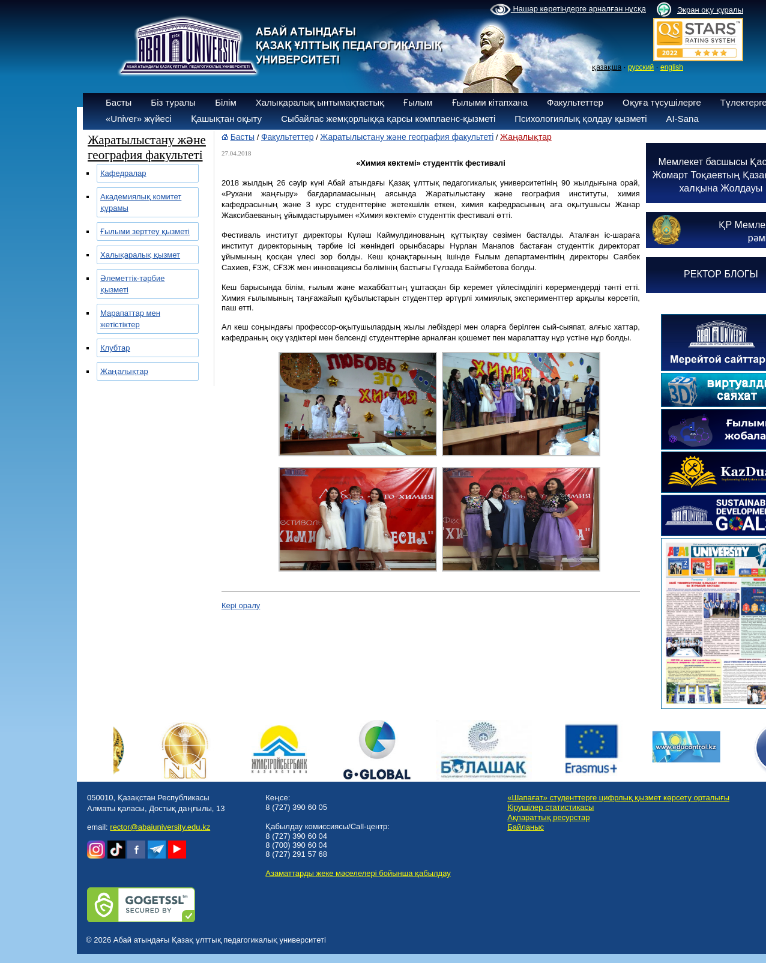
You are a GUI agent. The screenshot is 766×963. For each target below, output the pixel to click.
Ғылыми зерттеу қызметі (145, 231)
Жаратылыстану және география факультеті (406, 137)
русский (641, 67)
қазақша (606, 67)
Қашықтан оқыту (226, 118)
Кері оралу (241, 605)
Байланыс (525, 827)
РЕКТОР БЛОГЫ (721, 274)
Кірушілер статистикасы (550, 807)
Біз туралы (173, 102)
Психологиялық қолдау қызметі (580, 118)
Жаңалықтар (124, 371)
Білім (226, 102)
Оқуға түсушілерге (662, 102)
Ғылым (418, 102)
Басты (118, 102)
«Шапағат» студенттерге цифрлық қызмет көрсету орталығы (618, 797)
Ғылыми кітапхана (490, 102)
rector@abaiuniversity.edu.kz (160, 827)
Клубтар (115, 347)
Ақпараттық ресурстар (548, 817)
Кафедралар (123, 173)
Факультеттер (575, 102)
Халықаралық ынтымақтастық (320, 102)
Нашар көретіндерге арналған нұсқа (568, 10)
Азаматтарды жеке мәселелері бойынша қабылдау (357, 873)
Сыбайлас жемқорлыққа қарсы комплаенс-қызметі (388, 118)
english (671, 67)
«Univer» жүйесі (139, 118)
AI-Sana (682, 118)
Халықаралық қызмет (140, 254)
